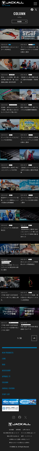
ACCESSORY (6, 370)
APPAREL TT (6, 376)
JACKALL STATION (8, 388)
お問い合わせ (26, 429)
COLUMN (5, 382)
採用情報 (18, 429)
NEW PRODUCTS (7, 352)
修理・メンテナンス (26, 436)
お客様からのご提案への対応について (19, 439)
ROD (3, 364)
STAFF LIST (6, 394)
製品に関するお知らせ (13, 436)
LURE (4, 358)
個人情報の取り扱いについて (11, 433)
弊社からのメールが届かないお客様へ (19, 442)
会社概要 (11, 429)
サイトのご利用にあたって (28, 433)
